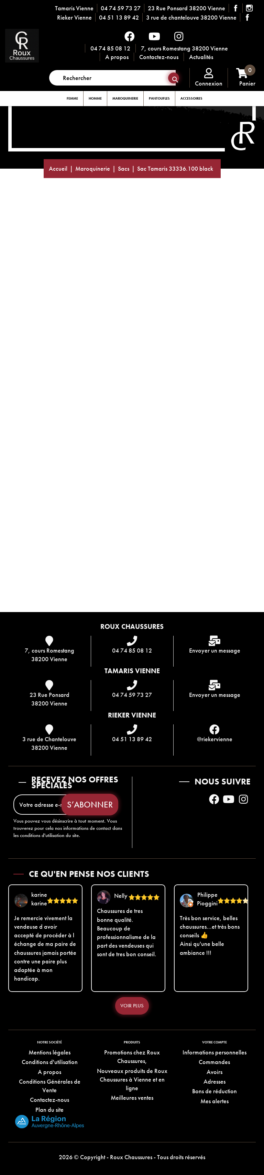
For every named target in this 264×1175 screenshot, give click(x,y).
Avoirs (214, 1072)
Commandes (214, 1062)
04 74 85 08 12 (110, 48)
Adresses (215, 1081)
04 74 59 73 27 (121, 8)
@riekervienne (214, 739)
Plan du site (49, 1110)
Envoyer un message (214, 650)
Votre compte (214, 1042)
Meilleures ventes (132, 1097)
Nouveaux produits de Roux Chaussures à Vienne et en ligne (132, 1079)
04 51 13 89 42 (119, 17)
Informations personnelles (214, 1052)
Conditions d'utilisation (50, 1062)
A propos (117, 57)
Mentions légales (49, 1052)
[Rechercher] (112, 78)
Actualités (201, 57)
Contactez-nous (158, 57)
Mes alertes (214, 1101)
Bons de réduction (214, 1091)
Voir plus (132, 1005)
